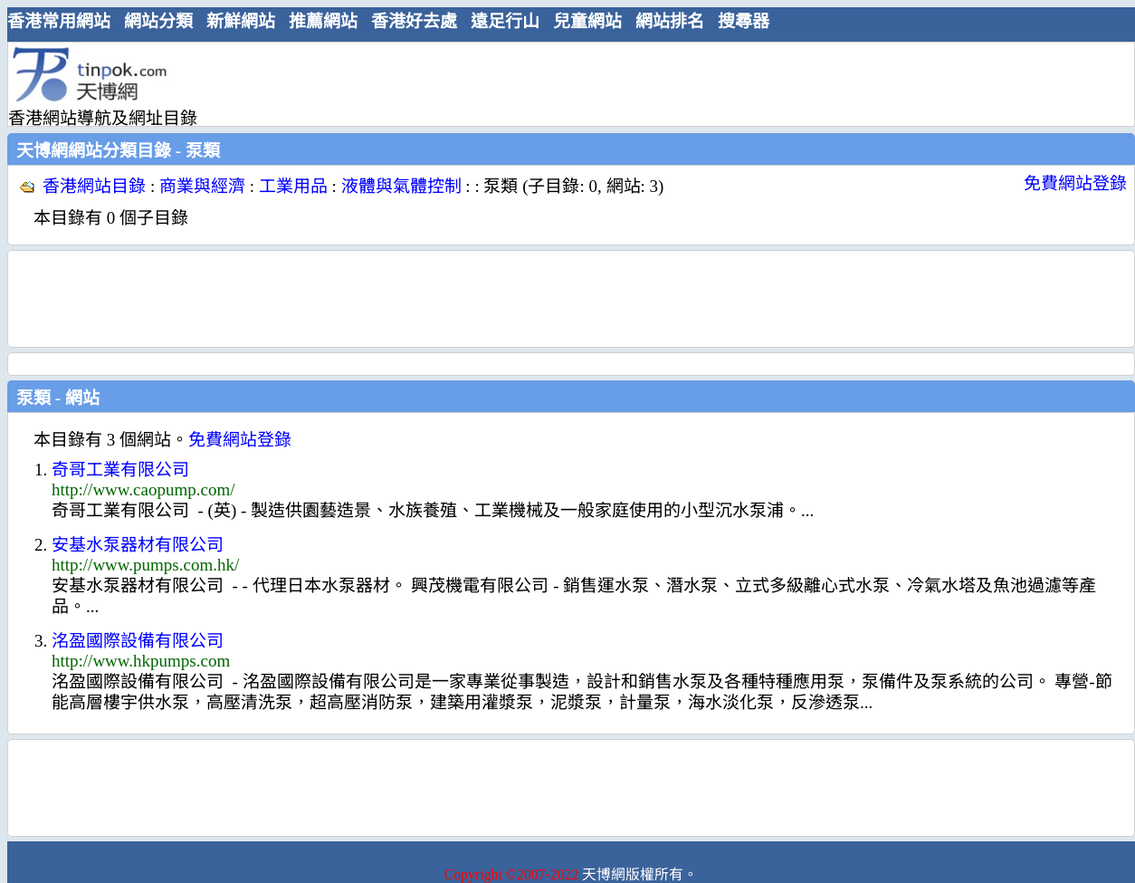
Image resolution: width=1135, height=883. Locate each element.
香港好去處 (414, 21)
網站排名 (669, 21)
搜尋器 (743, 21)
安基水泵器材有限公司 (138, 544)
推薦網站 (323, 21)
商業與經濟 (202, 186)
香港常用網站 (58, 21)
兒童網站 (587, 21)
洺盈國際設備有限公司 (138, 640)
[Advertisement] (563, 83)
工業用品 (293, 186)
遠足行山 (505, 21)
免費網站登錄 (1075, 183)
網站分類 (158, 21)
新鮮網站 (240, 21)
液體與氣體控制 (401, 186)
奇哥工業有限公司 (120, 469)
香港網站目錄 (94, 186)
